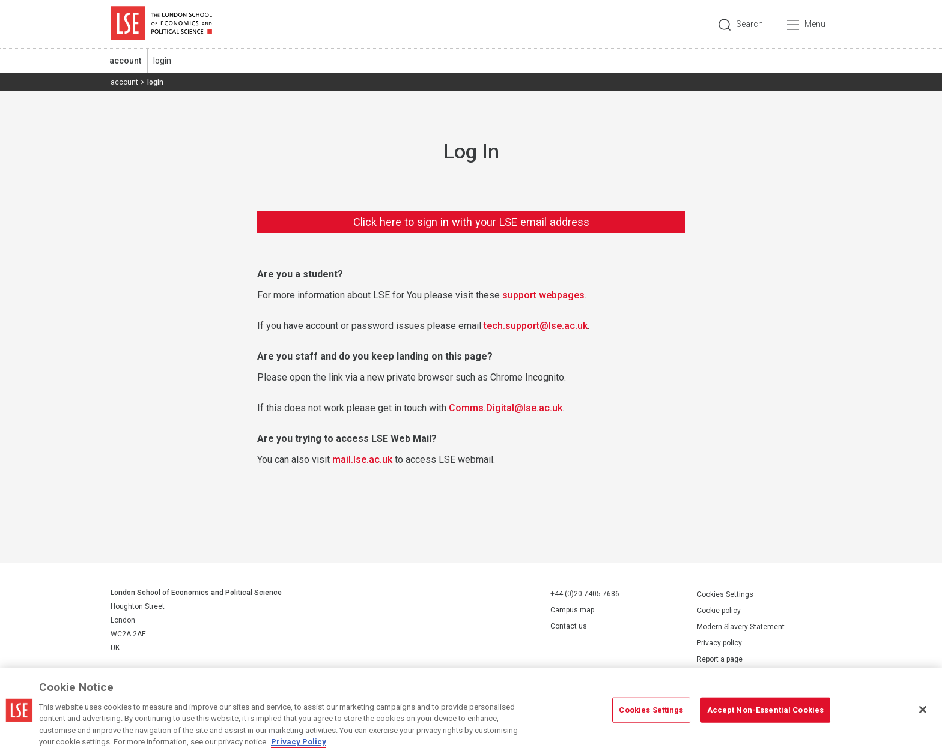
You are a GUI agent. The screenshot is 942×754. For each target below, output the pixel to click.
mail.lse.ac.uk (362, 459)
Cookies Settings (725, 594)
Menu (814, 24)
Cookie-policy (719, 610)
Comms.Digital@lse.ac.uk (505, 408)
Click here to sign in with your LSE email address (471, 222)
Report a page (720, 659)
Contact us (568, 626)
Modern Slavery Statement (741, 627)
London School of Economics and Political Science (161, 24)
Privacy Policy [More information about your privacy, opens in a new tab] (298, 741)
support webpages (543, 295)
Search (749, 24)
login (162, 60)
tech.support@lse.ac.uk (536, 325)
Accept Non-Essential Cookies (765, 709)
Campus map (572, 610)
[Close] (923, 709)
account (125, 60)
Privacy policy (719, 643)
